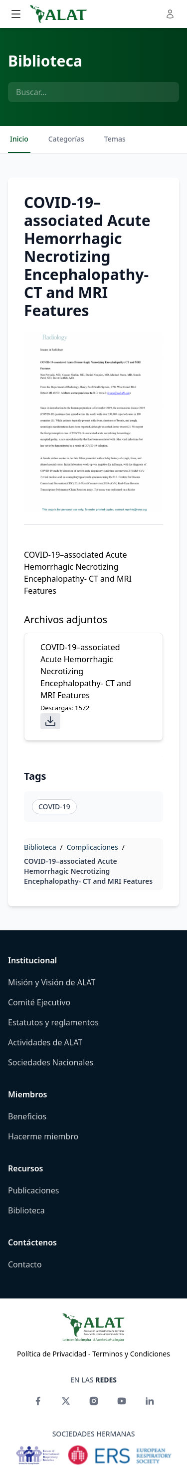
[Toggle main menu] (16, 14)
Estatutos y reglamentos (53, 1022)
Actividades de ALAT (45, 1042)
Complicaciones (92, 847)
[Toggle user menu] (170, 14)
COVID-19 (54, 806)
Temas (115, 139)
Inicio (19, 139)
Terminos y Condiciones (131, 1353)
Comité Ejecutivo (39, 1002)
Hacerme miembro (43, 1136)
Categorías (66, 139)
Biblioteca (45, 61)
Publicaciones (33, 1190)
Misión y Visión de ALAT (51, 982)
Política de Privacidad (51, 1353)
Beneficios (27, 1116)
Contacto (25, 1264)
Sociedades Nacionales (50, 1062)
